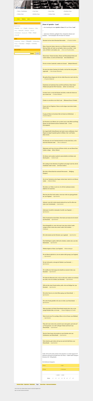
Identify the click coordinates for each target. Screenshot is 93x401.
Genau (32, 53)
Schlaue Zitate (52, 14)
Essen (16, 43)
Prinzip (44, 369)
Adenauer (27, 30)
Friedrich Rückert (57, 94)
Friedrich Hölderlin (49, 79)
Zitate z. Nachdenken (22, 11)
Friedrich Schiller (72, 40)
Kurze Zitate (51, 11)
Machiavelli (24, 32)
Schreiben (34, 43)
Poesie (44, 365)
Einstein (17, 28)
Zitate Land (70, 355)
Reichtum (17, 46)
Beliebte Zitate (36, 14)
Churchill (17, 35)
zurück (58, 375)
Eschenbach (18, 32)
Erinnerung (17, 41)
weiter (63, 375)
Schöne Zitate (20, 14)
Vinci (16, 30)
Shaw (36, 28)
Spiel (62, 365)
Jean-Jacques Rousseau (56, 71)
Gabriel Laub (55, 158)
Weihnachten (36, 41)
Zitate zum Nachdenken (51, 384)
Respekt (28, 41)
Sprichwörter (57, 196)
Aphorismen (67, 14)
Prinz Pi (32, 30)
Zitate (22, 384)
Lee (21, 28)
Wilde (30, 32)
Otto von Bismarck (62, 142)
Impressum (26, 384)
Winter (23, 41)
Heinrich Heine (52, 181)
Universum (63, 369)
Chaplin (25, 28)
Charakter (22, 43)
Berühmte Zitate (67, 11)
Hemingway (31, 28)
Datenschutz (32, 384)
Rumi (34, 32)
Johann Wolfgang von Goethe (69, 310)
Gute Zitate (35, 11)
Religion (28, 43)
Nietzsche (21, 30)
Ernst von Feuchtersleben (68, 50)
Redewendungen (68, 248)
